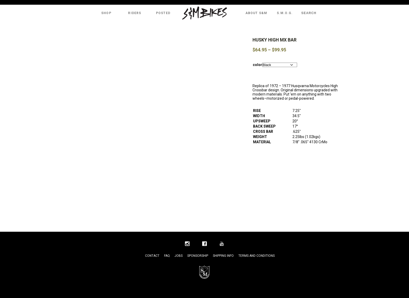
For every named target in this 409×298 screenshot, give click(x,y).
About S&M (256, 13)
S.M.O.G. (285, 13)
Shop (106, 13)
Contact (152, 256)
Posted (163, 13)
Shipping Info (223, 256)
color (257, 65)
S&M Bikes (204, 13)
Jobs (179, 256)
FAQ (167, 256)
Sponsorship (197, 256)
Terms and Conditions (256, 256)
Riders (134, 13)
